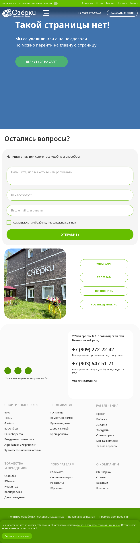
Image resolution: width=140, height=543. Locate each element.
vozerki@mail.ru (104, 304)
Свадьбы (10, 475)
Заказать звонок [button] (122, 13)
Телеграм (104, 277)
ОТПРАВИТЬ (70, 234)
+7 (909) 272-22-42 (89, 13)
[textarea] (70, 176)
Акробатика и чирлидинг (20, 444)
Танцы (8, 417)
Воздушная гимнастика (19, 439)
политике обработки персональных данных (98, 525)
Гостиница (56, 412)
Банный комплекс (107, 440)
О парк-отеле (87, 3)
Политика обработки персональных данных (36, 516)
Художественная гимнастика (22, 450)
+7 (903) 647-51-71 (93, 363)
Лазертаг (102, 424)
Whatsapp (104, 263)
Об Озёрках (103, 472)
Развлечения (107, 405)
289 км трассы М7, (84, 336)
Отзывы (100, 3)
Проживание (61, 405)
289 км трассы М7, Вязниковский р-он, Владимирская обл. (27, 3)
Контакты (134, 3)
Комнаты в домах (61, 417)
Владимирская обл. (111, 336)
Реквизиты (57, 483)
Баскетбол (11, 428)
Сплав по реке (105, 435)
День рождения (14, 497)
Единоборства (13, 434)
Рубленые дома (60, 423)
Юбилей (9, 481)
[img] (46, 13)
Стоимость (57, 472)
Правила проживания (81, 516)
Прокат (101, 413)
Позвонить (104, 291)
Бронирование (59, 434)
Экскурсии (102, 430)
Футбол (9, 423)
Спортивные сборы (21, 405)
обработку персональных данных (54, 222)
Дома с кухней (59, 428)
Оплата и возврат (61, 477)
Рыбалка (101, 419)
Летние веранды (106, 446)
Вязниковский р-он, (85, 340)
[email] (70, 210)
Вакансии (110, 3)
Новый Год (11, 486)
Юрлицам (56, 488)
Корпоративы (13, 492)
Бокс (7, 412)
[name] (70, 195)
